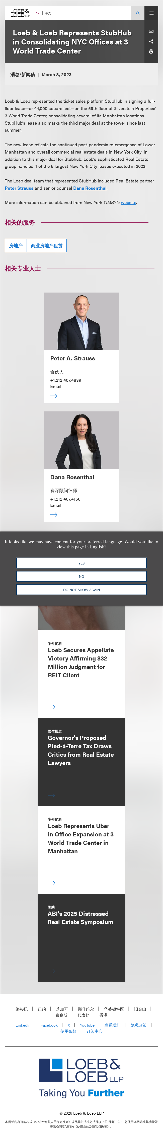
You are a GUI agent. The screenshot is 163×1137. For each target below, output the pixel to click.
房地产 (16, 245)
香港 (104, 1015)
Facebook (49, 1025)
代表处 (83, 1015)
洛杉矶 (22, 1009)
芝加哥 (62, 1009)
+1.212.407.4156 (65, 499)
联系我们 (113, 1025)
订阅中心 (95, 1031)
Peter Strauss (19, 188)
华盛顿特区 (114, 1009)
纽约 (42, 1009)
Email (55, 386)
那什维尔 (86, 1009)
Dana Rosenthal (90, 188)
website (128, 202)
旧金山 (140, 1009)
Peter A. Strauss (72, 358)
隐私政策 (139, 1025)
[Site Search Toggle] (137, 13)
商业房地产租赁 (46, 245)
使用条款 (68, 1031)
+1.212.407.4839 (65, 380)
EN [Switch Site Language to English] (37, 13)
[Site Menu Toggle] (151, 13)
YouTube (87, 1025)
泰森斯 (61, 1015)
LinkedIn (23, 1025)
